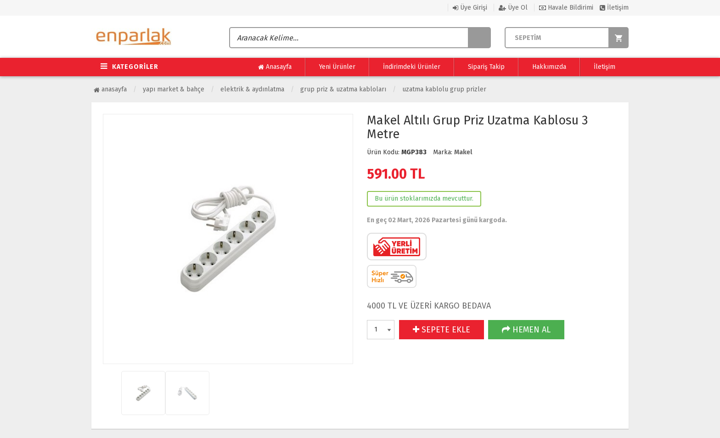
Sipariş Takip (486, 67)
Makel (463, 152)
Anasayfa (275, 67)
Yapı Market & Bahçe (173, 89)
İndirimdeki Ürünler (411, 67)
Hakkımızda (549, 67)
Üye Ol (513, 7)
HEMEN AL (526, 329)
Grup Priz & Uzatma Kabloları (343, 89)
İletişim (614, 7)
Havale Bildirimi (566, 7)
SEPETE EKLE (441, 329)
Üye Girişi (470, 7)
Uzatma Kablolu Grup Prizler (444, 89)
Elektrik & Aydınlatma (252, 89)
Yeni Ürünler (337, 67)
